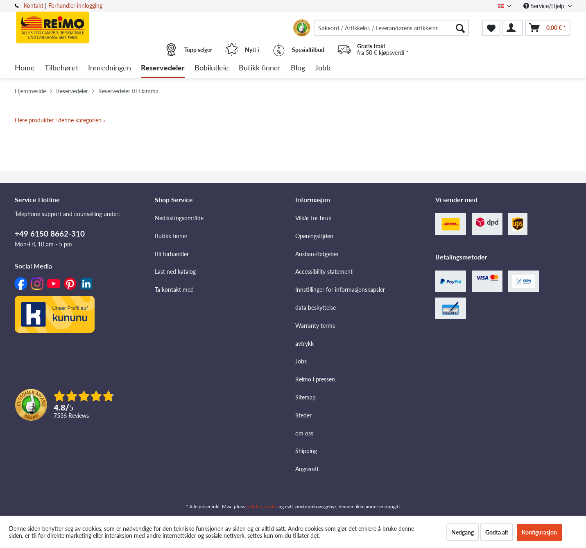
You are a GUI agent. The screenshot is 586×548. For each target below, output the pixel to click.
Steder (303, 415)
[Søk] (460, 28)
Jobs (301, 361)
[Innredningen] (109, 68)
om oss (304, 433)
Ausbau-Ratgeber (317, 253)
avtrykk (304, 343)
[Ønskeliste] (491, 28)
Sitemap (305, 397)
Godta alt (496, 532)
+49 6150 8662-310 (50, 233)
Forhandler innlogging (75, 5)
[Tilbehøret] (61, 68)
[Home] (25, 68)
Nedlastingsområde (179, 217)
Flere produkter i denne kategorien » (60, 120)
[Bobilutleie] (212, 68)
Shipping (306, 450)
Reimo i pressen (315, 379)
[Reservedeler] (163, 68)
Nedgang (462, 532)
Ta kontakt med (174, 289)
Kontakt (33, 5)
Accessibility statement (324, 271)
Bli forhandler (172, 253)
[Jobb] (322, 68)
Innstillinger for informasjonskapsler (340, 289)
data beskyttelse (315, 307)
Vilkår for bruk (313, 217)
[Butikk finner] (260, 68)
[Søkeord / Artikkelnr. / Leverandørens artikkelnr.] (391, 28)
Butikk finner (171, 235)
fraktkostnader (261, 506)
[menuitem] (391, 28)
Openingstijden (314, 235)
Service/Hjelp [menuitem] (544, 5)
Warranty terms (315, 325)
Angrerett (307, 468)
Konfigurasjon (539, 532)
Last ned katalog (175, 271)
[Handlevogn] (547, 28)
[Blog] (298, 68)
